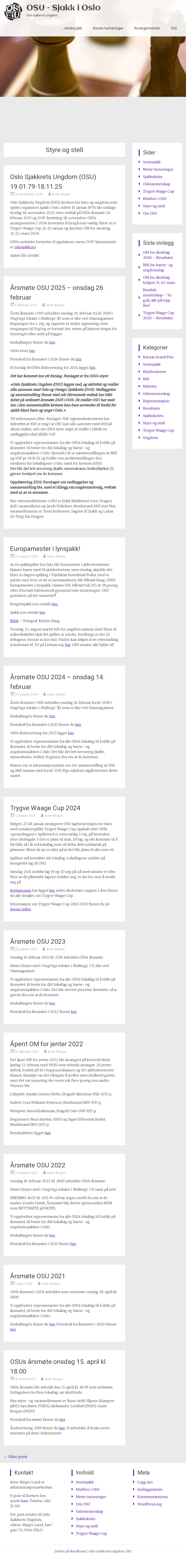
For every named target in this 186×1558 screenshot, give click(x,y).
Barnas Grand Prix (158, 357)
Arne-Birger (61, 194)
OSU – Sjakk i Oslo (64, 8)
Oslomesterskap (156, 184)
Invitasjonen (20, 890)
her (52, 342)
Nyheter (150, 386)
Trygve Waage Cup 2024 (45, 808)
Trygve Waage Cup (158, 191)
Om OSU (150, 213)
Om (174, 28)
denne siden (20, 909)
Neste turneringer (108, 28)
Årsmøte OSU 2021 (37, 1276)
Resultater (151, 408)
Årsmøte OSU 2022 (37, 1165)
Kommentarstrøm (152, 1497)
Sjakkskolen (153, 415)
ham (24, 1501)
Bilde (14, 621)
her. (55, 604)
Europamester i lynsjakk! (45, 548)
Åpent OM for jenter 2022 (46, 1044)
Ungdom (150, 437)
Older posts (15, 1456)
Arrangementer (147, 28)
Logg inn (145, 1482)
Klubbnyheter (154, 371)
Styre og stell (154, 206)
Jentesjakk (72, 28)
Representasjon (156, 401)
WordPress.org (149, 1504)
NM (146, 379)
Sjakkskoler (153, 177)
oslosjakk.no (25, 247)
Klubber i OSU (155, 199)
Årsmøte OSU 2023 (37, 941)
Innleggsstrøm (149, 1489)
